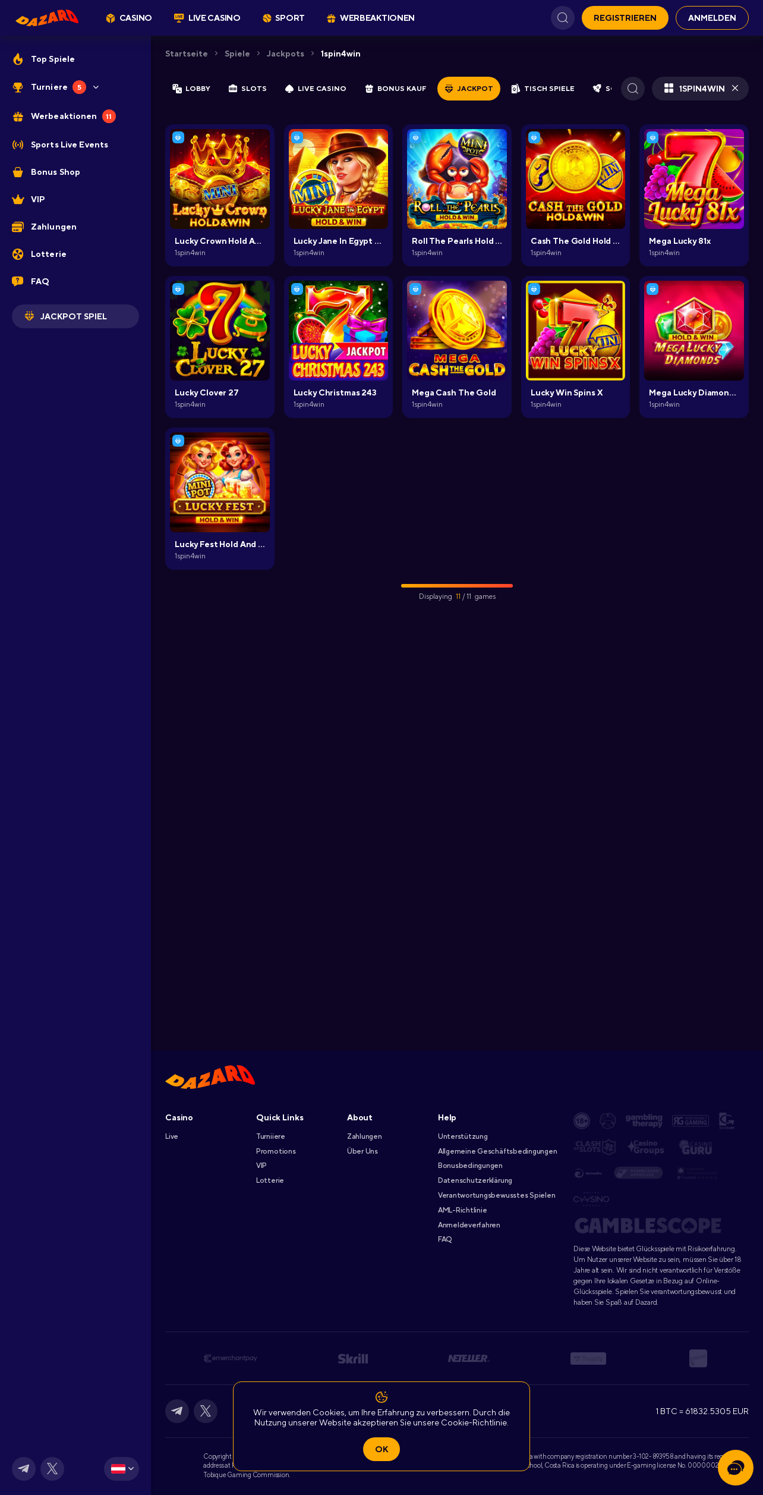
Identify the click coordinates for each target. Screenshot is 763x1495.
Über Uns (362, 1151)
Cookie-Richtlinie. (475, 1422)
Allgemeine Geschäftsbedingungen (497, 1151)
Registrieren (625, 18)
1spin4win (341, 53)
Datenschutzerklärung (475, 1180)
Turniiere (270, 1136)
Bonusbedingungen (470, 1165)
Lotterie (270, 1180)
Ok (381, 1449)
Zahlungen (364, 1136)
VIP (261, 1165)
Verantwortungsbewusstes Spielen (497, 1195)
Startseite (186, 53)
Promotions (276, 1151)
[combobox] (121, 1469)
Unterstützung (463, 1136)
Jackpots (285, 53)
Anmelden (712, 18)
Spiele (237, 53)
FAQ (445, 1239)
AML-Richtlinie (462, 1210)
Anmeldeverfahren (469, 1225)
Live (171, 1136)
